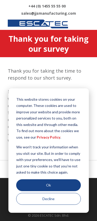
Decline (48, 199)
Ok (48, 185)
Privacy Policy (48, 137)
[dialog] (48, 150)
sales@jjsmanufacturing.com (48, 13)
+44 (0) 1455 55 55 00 (47, 6)
